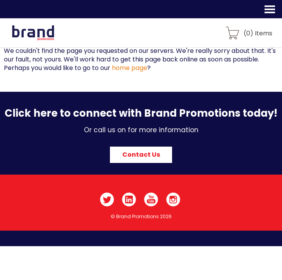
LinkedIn (129, 199)
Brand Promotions (47, 37)
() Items (258, 33)
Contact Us (141, 154)
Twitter (107, 199)
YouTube (151, 199)
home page (129, 67)
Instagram (173, 199)
